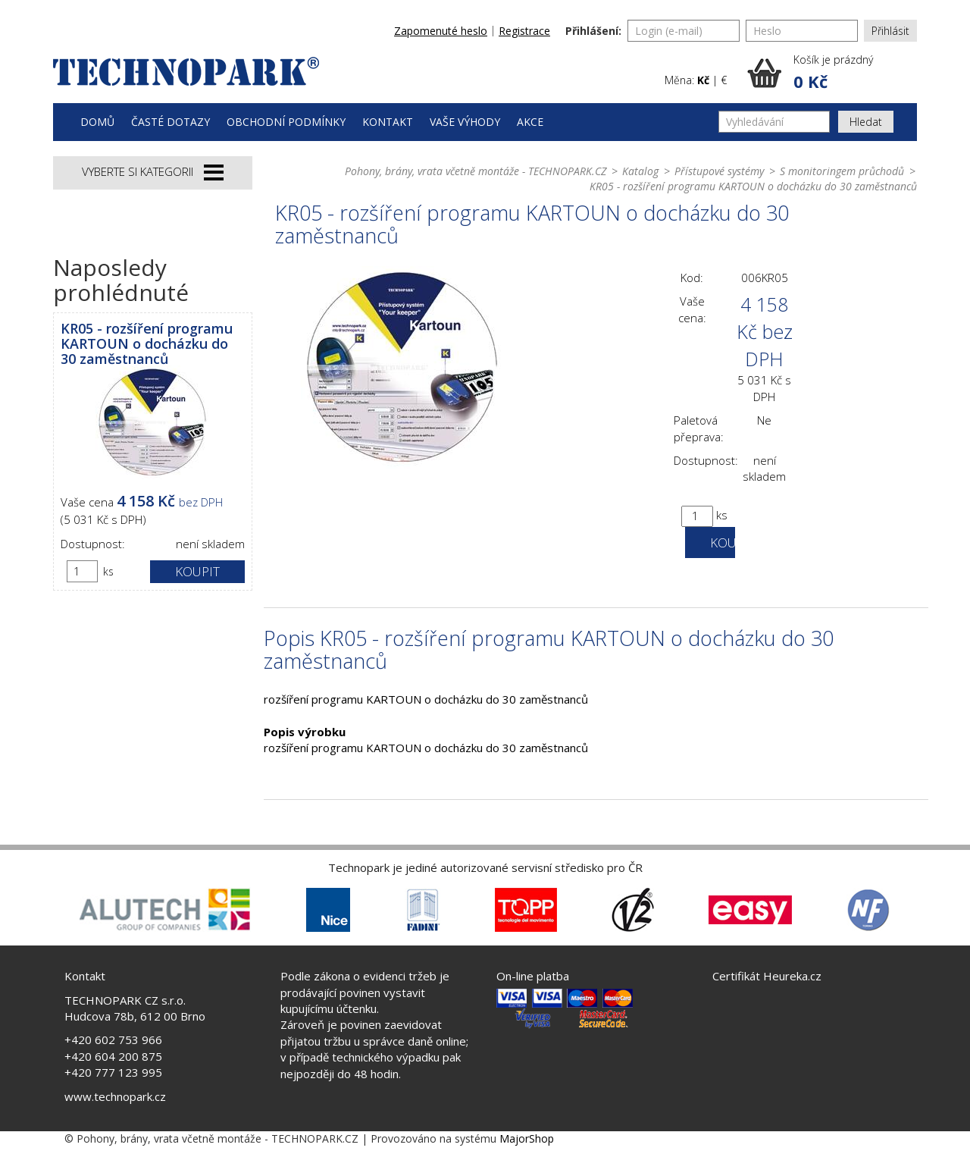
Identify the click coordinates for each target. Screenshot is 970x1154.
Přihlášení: (593, 31)
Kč (703, 80)
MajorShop (526, 1138)
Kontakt (387, 121)
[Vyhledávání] (774, 122)
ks (108, 571)
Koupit (197, 571)
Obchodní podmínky (286, 121)
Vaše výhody (465, 121)
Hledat (866, 121)
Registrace (524, 31)
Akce (530, 121)
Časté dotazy (170, 121)
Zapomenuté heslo (440, 31)
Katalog (640, 171)
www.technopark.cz (115, 1096)
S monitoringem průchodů (842, 171)
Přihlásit (890, 31)
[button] (832, 72)
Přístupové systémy (719, 171)
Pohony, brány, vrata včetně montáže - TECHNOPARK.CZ (475, 171)
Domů (97, 121)
